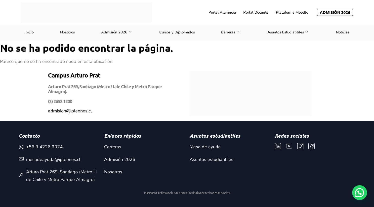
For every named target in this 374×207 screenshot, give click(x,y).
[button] (359, 192)
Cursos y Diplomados (177, 32)
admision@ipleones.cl (70, 111)
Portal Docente (255, 12)
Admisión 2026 (116, 32)
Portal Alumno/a (222, 12)
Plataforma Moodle (292, 12)
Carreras (230, 32)
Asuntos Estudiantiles (287, 32)
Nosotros (67, 32)
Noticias (342, 32)
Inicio (29, 32)
